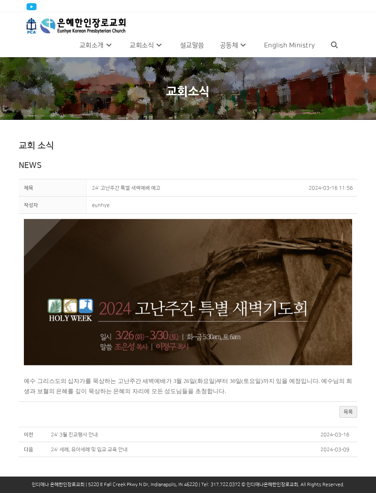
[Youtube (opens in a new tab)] (32, 6)
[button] (101, 205)
